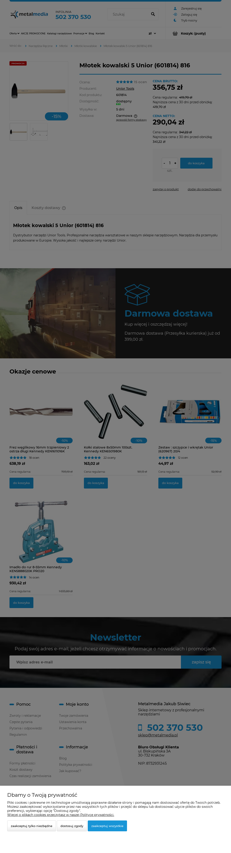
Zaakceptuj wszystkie (107, 826)
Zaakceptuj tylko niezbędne (31, 826)
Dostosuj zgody (71, 826)
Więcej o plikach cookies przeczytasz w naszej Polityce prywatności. (60, 815)
